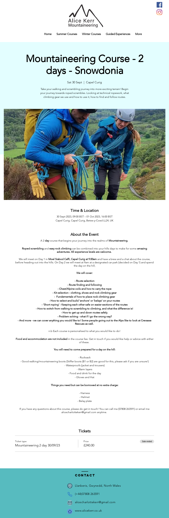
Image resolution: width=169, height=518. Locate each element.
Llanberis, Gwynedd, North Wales (98, 485)
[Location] (69, 485)
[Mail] (69, 502)
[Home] (69, 511)
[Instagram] (159, 12)
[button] (91, 34)
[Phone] (70, 494)
